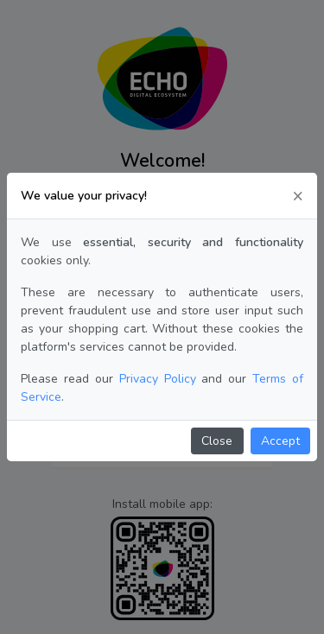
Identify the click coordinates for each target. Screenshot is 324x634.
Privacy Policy (157, 379)
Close (216, 441)
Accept (280, 441)
